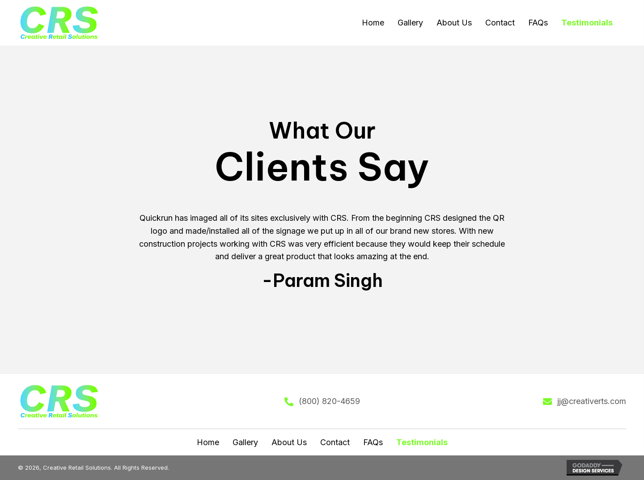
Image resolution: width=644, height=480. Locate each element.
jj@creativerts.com (591, 401)
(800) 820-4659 (329, 401)
